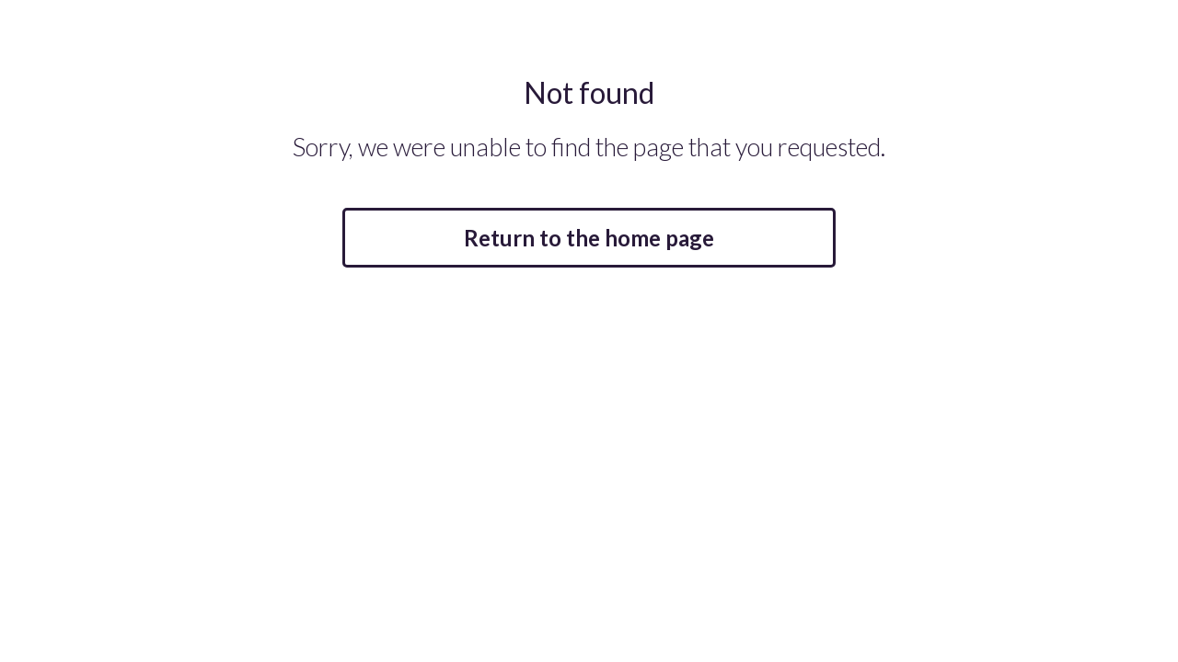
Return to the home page (589, 237)
